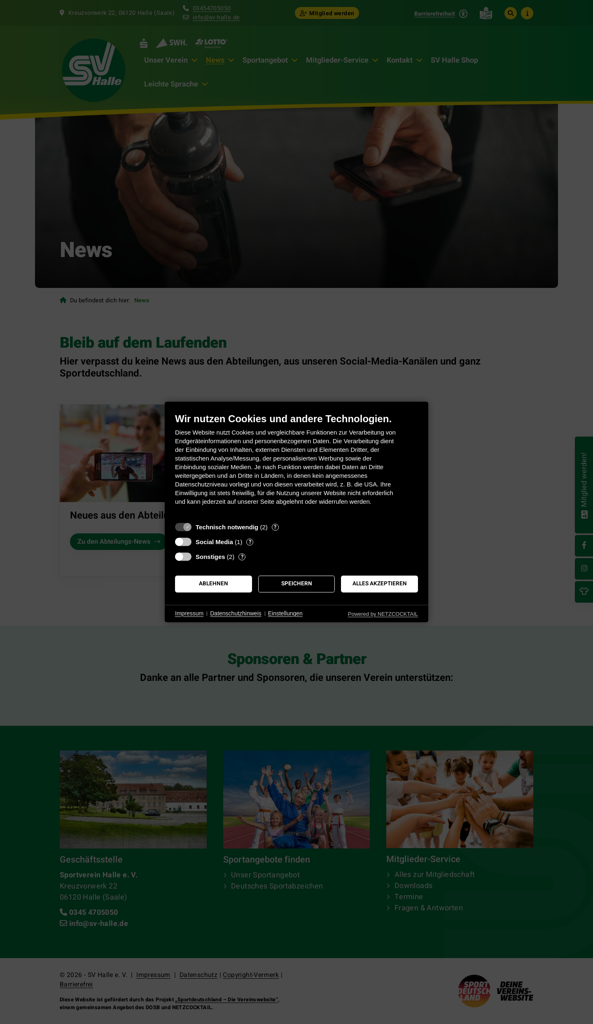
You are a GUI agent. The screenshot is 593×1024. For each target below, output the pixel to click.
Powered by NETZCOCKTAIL (383, 614)
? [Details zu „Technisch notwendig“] (275, 527)
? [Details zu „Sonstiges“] (242, 556)
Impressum (189, 613)
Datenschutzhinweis (235, 613)
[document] (296, 465)
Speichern (296, 584)
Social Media (214, 541)
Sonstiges (210, 556)
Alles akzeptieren (380, 584)
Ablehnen (213, 584)
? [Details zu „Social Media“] (250, 541)
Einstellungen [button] (285, 613)
